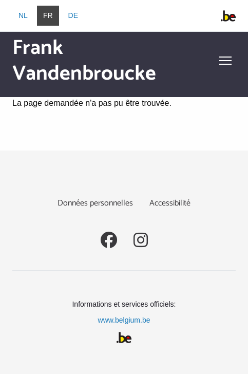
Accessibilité (169, 203)
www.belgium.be (124, 320)
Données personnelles (95, 203)
